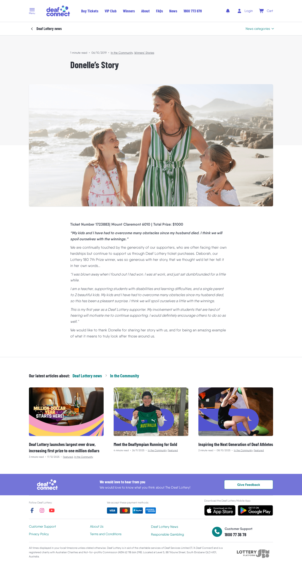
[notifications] (227, 11)
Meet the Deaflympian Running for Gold (145, 444)
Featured (68, 456)
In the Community (122, 52)
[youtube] (52, 510)
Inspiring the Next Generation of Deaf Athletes (235, 444)
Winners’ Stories (144, 52)
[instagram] (42, 510)
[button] (32, 11)
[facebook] (32, 510)
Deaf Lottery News (164, 527)
